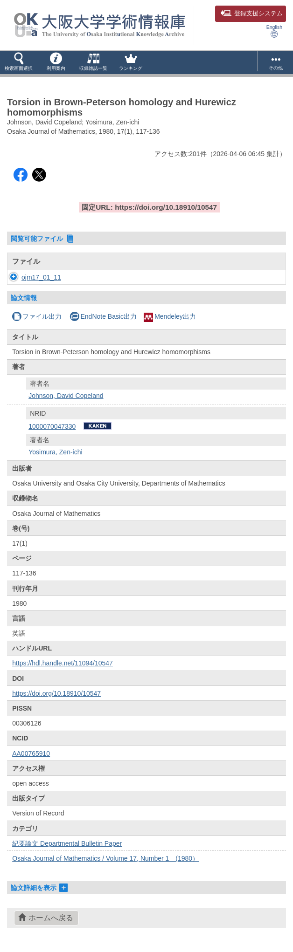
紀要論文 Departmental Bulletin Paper (67, 843)
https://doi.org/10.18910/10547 (56, 693)
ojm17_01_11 (41, 277)
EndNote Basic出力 (103, 316)
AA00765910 (31, 753)
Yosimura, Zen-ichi (55, 452)
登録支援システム (252, 13)
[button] (18, 62)
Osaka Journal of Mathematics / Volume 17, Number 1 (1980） (105, 858)
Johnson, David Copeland (65, 395)
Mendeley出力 (170, 316)
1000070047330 (52, 426)
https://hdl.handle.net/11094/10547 (62, 663)
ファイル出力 (37, 316)
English (274, 31)
